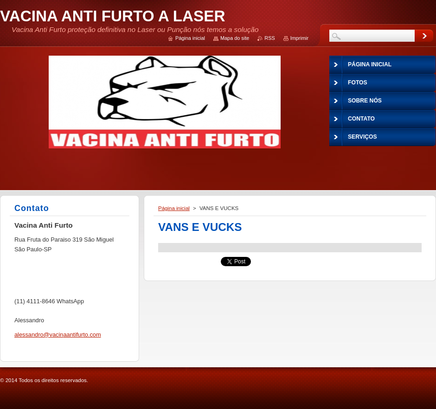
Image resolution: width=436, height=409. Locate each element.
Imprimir (299, 38)
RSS (269, 38)
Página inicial (174, 208)
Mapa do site (234, 38)
